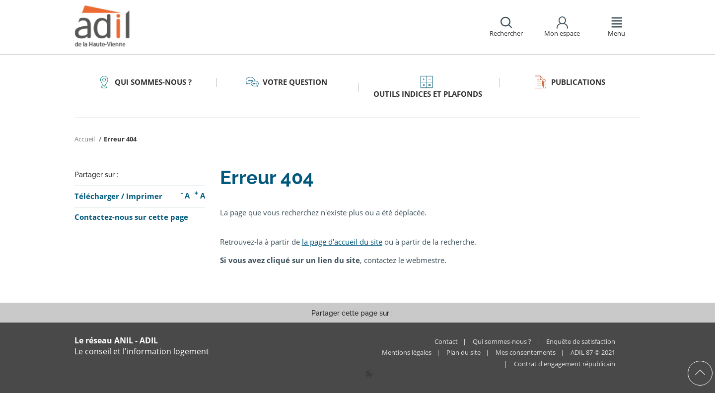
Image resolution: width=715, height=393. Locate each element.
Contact (446, 341)
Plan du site (463, 352)
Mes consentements (526, 352)
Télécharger (96, 196)
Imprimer (144, 196)
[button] (505, 27)
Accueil (85, 138)
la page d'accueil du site (342, 242)
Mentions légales (406, 352)
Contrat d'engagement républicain (564, 364)
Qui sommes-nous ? (502, 341)
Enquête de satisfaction (580, 341)
